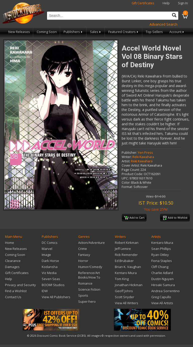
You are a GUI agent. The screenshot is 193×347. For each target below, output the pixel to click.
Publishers (73, 32)
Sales (96, 32)
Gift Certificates (143, 3)
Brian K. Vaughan (128, 266)
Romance (85, 283)
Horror (83, 260)
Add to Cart (134, 218)
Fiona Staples (161, 260)
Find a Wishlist (16, 291)
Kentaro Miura (126, 273)
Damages (12, 266)
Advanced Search (163, 24)
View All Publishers (56, 297)
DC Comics (50, 242)
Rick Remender (126, 254)
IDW (45, 291)
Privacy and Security (20, 285)
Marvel (47, 248)
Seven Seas (51, 279)
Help (166, 3)
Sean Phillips (161, 248)
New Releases (19, 32)
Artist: (126, 161)
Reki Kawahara (143, 157)
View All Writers (126, 303)
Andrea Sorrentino (165, 291)
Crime (82, 248)
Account (177, 32)
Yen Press (145, 152)
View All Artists (162, 303)
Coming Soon (47, 32)
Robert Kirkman (126, 242)
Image (46, 254)
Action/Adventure (91, 242)
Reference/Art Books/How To (89, 275)
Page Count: (131, 170)
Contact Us (13, 297)
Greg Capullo (161, 297)
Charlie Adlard (162, 273)
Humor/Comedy (90, 266)
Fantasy (84, 254)
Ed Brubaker (124, 260)
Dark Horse (50, 260)
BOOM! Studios (53, 285)
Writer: (127, 157)
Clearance (13, 260)
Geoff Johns (124, 291)
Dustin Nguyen (162, 279)
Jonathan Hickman (128, 285)
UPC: (125, 178)
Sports (83, 295)
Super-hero (87, 301)
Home (9, 242)
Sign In (183, 3)
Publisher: (129, 152)
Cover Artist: (131, 165)
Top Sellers (154, 32)
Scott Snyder (124, 297)
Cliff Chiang (159, 266)
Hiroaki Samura (163, 285)
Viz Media (49, 273)
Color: (126, 182)
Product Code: (132, 174)
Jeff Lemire (123, 248)
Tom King (122, 279)
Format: (127, 187)
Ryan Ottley (160, 254)
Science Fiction (89, 289)
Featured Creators (123, 32)
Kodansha (50, 266)
